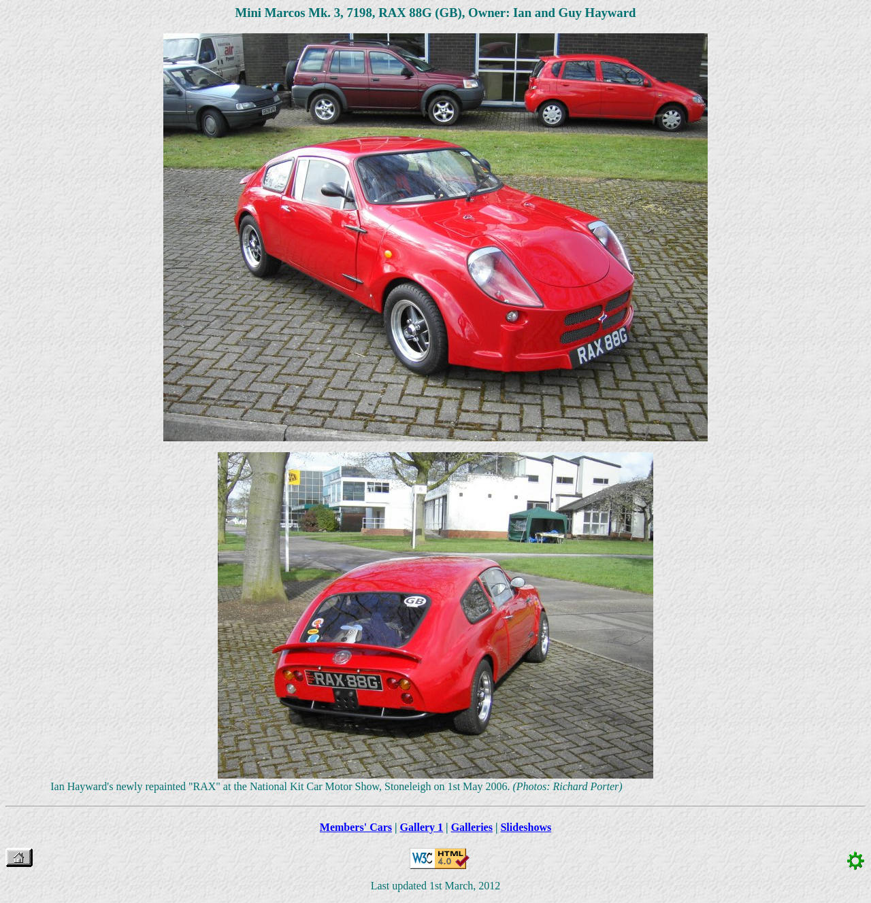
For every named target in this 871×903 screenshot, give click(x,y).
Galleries (472, 827)
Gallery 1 (422, 827)
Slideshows (525, 827)
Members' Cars (356, 827)
